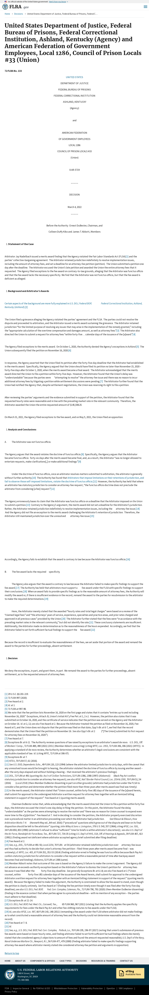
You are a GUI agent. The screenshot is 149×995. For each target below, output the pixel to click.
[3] (117, 330)
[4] (134, 334)
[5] (137, 346)
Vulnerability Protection (92, 988)
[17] (17, 587)
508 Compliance (126, 988)
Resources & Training (103, 960)
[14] (138, 508)
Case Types (65, 960)
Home (7, 13)
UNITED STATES (74, 77)
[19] (46, 599)
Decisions (18, 13)
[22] (93, 629)
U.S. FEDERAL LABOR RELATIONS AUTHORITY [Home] (47, 970)
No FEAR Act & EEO (41, 988)
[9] (79, 461)
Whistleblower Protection (65, 988)
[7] (101, 381)
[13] (28, 505)
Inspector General (21, 988)
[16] (128, 559)
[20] (63, 618)
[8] (82, 454)
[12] (53, 488)
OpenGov (111, 988)
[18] (25, 591)
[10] (34, 477)
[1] (127, 256)
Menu (145, 6)
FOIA (7, 988)
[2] (26, 307)
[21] (91, 622)
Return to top (12, 953)
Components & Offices (42, 960)
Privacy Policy (11, 991)
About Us (20, 960)
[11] (95, 481)
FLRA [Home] (19, 7)
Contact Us (126, 960)
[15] (92, 516)
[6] (69, 350)
